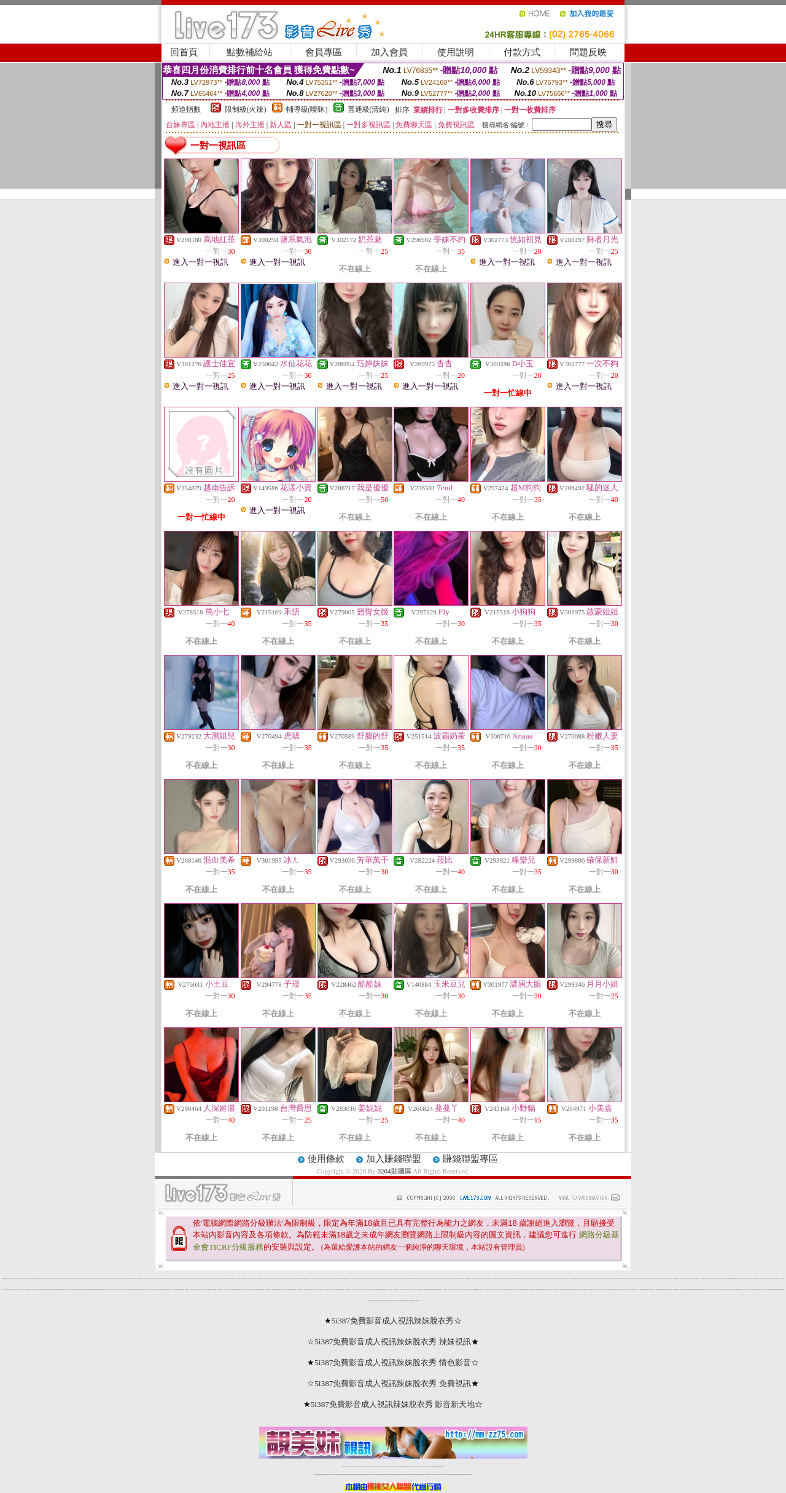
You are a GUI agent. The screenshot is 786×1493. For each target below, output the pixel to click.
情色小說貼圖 (607, 1278)
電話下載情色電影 (451, 1278)
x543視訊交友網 (510, 1289)
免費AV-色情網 (252, 1289)
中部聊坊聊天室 (520, 1289)
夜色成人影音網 (315, 1289)
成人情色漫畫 (519, 1278)
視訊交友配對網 (408, 1278)
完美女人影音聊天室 (352, 1278)
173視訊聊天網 (326, 1289)
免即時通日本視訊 (638, 1278)
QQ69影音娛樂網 (434, 1289)
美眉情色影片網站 (67, 1278)
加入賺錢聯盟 (393, 1159)
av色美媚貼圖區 (733, 1278)
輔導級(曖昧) (307, 109)
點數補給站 (250, 52)
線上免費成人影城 (149, 1289)
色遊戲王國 (473, 1289)
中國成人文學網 (387, 1300)
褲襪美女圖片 (648, 1289)
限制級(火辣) (246, 109)
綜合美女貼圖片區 (720, 1289)
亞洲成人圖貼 (547, 1278)
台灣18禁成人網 (714, 1289)
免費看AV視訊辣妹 (396, 1278)
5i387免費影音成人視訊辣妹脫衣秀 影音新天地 (393, 1404)
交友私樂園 (187, 1289)
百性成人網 (249, 1278)
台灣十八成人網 (311, 1278)
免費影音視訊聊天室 (659, 1289)
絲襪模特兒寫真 (28, 1289)
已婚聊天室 (564, 1289)
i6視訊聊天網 (325, 1278)
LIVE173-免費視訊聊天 (367, 1466)
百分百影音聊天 (457, 1278)
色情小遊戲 (335, 1278)
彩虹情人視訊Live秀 (299, 1278)
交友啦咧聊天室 (114, 1278)
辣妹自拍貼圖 (354, 1466)
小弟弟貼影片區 (27, 1278)
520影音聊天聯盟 (358, 1278)
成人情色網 (749, 1289)
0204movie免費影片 (39, 1278)
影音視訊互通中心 (220, 1289)
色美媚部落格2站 (159, 1289)
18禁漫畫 (96, 1289)
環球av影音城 (257, 1289)
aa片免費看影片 (396, 1289)
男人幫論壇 (416, 1300)
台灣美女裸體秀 (418, 1466)
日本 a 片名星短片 (664, 1278)
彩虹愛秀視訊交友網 (348, 1289)
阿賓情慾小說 (724, 1278)
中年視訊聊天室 (114, 1289)
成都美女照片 (730, 1289)
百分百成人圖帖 (401, 1300)
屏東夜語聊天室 (428, 1278)
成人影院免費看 (509, 1278)
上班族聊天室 (194, 1278)
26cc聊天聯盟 (283, 1278)
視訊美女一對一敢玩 (50, 1278)
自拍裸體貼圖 (7, 1289)
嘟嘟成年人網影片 (278, 1289)
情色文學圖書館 (739, 1278)
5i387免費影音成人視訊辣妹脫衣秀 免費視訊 (392, 1383)
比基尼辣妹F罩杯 (669, 1278)
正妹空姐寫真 (649, 1278)
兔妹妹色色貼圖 (134, 1278)
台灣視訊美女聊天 (624, 1289)
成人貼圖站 (316, 1278)
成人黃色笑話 (154, 1289)
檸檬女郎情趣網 (456, 1289)
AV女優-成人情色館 (192, 1289)
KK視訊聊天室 (462, 1278)
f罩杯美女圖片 (698, 1278)
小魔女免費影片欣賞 (642, 1289)
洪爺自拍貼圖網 (32, 1278)
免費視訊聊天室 (13, 1278)
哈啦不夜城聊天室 (61, 1289)
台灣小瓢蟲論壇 (658, 1278)
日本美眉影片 (767, 1278)
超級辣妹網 (72, 1289)
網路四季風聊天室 (533, 1289)
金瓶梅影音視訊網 (99, 1278)
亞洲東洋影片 (274, 1289)
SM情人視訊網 (569, 1289)
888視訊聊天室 (703, 1278)
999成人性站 (169, 1289)
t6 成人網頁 (109, 1289)
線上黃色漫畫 (729, 1278)
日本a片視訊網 (210, 1278)
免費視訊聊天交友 (374, 1466)
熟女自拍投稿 (633, 1278)
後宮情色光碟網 (735, 1289)
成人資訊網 (231, 1289)
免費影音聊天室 (44, 1278)
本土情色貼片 (406, 1289)
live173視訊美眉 (128, 1278)
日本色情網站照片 (294, 1289)
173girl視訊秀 (402, 1466)
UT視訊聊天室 (446, 1278)
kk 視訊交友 (694, 1278)
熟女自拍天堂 (401, 1289)
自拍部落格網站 (370, 1289)
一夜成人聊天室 (744, 1289)
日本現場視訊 (583, 1278)
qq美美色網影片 (773, 1289)
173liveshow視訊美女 (222, 1278)
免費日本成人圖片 (57, 1278)
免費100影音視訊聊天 (440, 1278)
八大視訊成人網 (494, 1278)
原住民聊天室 (484, 1278)
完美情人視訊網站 (34, 1289)
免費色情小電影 (167, 1278)
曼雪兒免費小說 (354, 1289)
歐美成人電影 (533, 1278)
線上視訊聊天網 (671, 1289)
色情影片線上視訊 (594, 1278)
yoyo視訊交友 (611, 1278)
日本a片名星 (73, 1278)
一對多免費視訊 (689, 1278)
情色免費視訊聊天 (390, 1466)
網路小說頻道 (385, 1289)
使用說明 (455, 52)
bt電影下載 (392, 1300)
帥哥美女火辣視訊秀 (601, 1278)
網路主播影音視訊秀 (184, 1278)
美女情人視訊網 (595, 1289)
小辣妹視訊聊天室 (432, 1278)
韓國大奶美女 (560, 1278)
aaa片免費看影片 (412, 1300)
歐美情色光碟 (172, 1278)
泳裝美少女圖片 (749, 1278)
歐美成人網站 (284, 1289)
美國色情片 (396, 1300)
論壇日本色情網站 (703, 1289)
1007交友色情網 (336, 1289)
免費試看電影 (381, 1289)
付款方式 (522, 52)
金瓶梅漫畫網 (430, 1289)
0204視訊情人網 (331, 1278)
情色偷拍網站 (119, 1278)
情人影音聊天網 (556, 1289)
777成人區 (189, 1278)
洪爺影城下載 (62, 1278)
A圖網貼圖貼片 (242, 1289)
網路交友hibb (643, 1278)
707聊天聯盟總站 (254, 1278)
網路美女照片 (320, 1278)
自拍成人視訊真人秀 (566, 1278)
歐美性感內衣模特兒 (666, 1289)
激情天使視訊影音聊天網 (414, 1278)
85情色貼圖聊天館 (236, 1289)
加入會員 (389, 52)
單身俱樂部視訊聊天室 (142, 1289)
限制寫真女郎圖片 (488, 1289)
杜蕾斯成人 (410, 1289)
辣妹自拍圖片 (524, 1278)
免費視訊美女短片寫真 (575, 1289)
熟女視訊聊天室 (340, 1278)
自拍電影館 (556, 1278)
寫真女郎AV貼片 (23, 1289)
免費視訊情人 (376, 1278)
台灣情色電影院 (719, 1278)
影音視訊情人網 (402, 1278)
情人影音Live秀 (40, 1289)
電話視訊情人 (578, 1278)
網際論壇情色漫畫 (243, 1278)
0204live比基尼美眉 (779, 1289)
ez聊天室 (560, 1289)
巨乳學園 (515, 1289)
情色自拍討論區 (514, 1278)
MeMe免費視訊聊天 (440, 1466)
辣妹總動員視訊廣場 (305, 1278)
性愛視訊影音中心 (17, 1289)
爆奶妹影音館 (552, 1278)
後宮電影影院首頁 (682, 1278)
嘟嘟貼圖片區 (477, 1289)
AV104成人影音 (319, 1289)
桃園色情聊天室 (199, 1278)
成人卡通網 (304, 1289)
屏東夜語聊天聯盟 (539, 1289)
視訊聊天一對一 (344, 1466)
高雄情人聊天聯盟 (55, 1289)
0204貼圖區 (394, 1171)
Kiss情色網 (489, 1278)
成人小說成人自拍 (82, 1278)
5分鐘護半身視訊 (772, 1278)
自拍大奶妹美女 (503, 1278)
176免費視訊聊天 (407, 1466)
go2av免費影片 (677, 1289)
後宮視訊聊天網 (288, 1278)
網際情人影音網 (198, 1289)
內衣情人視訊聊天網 (762, 1278)
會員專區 (323, 52)
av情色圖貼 (227, 1278)
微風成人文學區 (617, 1278)
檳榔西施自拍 (77, 1278)
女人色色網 (136, 1289)
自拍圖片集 (123, 1278)
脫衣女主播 (247, 1289)
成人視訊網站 (156, 1278)
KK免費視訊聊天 (346, 1278)
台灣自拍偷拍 (22, 1278)
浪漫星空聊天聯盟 (104, 1289)
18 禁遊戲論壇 (300, 1289)
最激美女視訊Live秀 (131, 1289)
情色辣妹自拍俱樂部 (573, 1278)
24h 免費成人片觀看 (622, 1278)
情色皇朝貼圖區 (467, 1278)
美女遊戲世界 (763, 1289)
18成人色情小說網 (504, 1289)
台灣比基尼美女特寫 (125, 1289)
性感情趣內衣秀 (473, 1278)
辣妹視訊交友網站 (600, 1289)
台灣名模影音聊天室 (68, 1289)
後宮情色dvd (529, 1278)
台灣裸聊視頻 (424, 1466)
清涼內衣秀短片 (493, 1289)
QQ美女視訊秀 (210, 1289)
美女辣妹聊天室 (380, 1278)
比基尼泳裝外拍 (391, 1289)
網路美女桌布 (687, 1289)
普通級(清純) (368, 109)
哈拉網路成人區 (415, 1289)
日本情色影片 (628, 1278)
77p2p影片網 (451, 1289)
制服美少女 (629, 1289)
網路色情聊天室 (406, 1300)
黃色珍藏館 (164, 1289)
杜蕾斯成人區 (543, 1278)
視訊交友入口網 (391, 1278)
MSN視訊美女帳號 (260, 1278)
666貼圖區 (739, 1289)
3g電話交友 (119, 1289)
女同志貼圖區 (714, 1278)
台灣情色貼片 (289, 1289)
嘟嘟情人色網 (698, 1289)
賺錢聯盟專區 (470, 1159)
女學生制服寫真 (215, 1278)
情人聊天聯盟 (385, 1278)
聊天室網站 (99, 1289)
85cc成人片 (753, 1289)
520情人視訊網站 (277, 1278)
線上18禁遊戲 (358, 1289)
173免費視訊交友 (384, 1466)
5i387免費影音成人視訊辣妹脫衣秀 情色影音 (392, 1362)
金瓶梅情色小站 (88, 1278)
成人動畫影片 (440, 1289)
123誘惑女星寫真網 (364, 1289)
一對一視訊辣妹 (499, 1289)
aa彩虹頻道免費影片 (178, 1278)
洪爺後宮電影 (104, 1278)
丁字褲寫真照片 (445, 1289)
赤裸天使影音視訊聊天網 (180, 1289)
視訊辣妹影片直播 (161, 1278)
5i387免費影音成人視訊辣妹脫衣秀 (393, 1320)
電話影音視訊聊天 (364, 1278)
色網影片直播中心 (652, 1289)
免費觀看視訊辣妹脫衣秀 (526, 1289)
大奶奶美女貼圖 (140, 1278)
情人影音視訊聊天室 (607, 1289)
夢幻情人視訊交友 (203, 1289)
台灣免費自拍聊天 (359, 1466)
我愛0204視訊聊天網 (90, 1289)
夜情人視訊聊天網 (174, 1289)
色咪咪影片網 (293, 1278)
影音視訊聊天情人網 (478, 1278)
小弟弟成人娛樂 (744, 1278)
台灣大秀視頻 (428, 1466)
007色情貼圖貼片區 (78, 1289)
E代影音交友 (778, 1278)
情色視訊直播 (590, 1289)
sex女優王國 (758, 1289)
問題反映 (588, 52)
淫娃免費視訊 (725, 1289)
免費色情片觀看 (342, 1289)
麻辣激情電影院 (269, 1289)
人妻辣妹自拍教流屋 (262, 1289)
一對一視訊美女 (266, 1278)
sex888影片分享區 (692, 1289)
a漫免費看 (17, 1278)
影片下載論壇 (682, 1289)
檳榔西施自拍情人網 (421, 1278)
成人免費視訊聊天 (433, 1466)
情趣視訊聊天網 (309, 1289)
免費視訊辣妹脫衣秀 (150, 1278)
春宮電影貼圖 (420, 1289)
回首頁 (184, 52)
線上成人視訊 (145, 1278)
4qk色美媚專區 (768, 1289)
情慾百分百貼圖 (84, 1289)
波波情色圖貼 (538, 1278)
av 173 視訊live (396, 1466)
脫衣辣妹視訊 (581, 1289)
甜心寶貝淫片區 (382, 1300)
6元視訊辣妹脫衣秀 (618, 1289)
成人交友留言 (460, 1289)
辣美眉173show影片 (677, 1278)
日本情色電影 (12, 1289)
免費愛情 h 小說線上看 (635, 1289)
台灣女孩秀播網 (413, 1466)
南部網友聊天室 (544, 1289)
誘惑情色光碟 (50, 1289)
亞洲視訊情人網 (331, 1289)
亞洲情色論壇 (45, 1289)
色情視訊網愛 (613, 1289)
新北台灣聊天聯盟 (370, 1278)
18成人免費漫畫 (376, 1289)
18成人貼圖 (585, 1289)
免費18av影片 (350, 1466)
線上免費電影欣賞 (755, 1278)
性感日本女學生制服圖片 (467, 1289)
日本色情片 (377, 1300)
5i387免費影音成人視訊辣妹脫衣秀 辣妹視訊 (392, 1341)
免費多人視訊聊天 (204, 1278)
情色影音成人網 (93, 1278)
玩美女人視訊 (653, 1278)
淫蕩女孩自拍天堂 (226, 1289)
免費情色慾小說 (482, 1289)
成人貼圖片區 (373, 1300)
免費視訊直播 (379, 1466)
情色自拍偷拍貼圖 (232, 1278)
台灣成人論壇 (425, 1289)
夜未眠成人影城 (709, 1289)
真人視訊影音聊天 (271, 1278)
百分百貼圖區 (109, 1278)
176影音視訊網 (709, 1278)
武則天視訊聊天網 (588, 1278)
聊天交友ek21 (238, 1278)
